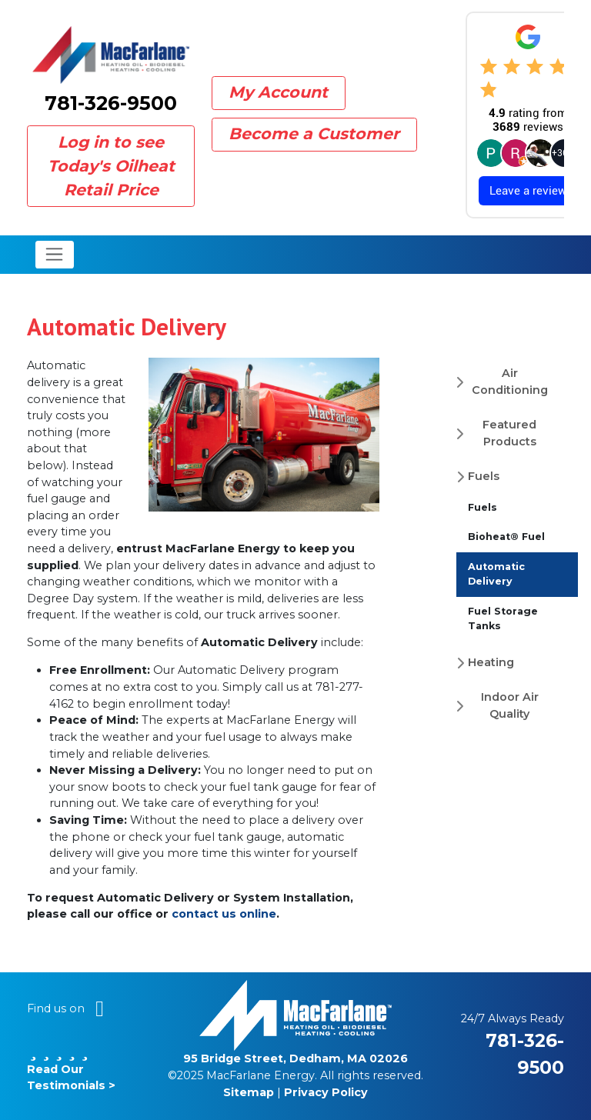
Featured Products (509, 433)
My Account (278, 92)
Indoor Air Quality (510, 705)
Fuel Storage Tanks (503, 618)
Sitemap (248, 1092)
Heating (491, 662)
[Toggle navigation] (55, 254)
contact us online (224, 914)
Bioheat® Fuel (506, 536)
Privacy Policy (326, 1092)
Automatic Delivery (496, 574)
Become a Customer (314, 133)
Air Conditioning (510, 381)
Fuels (483, 476)
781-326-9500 (111, 103)
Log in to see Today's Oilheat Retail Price (111, 165)
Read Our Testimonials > (71, 1068)
